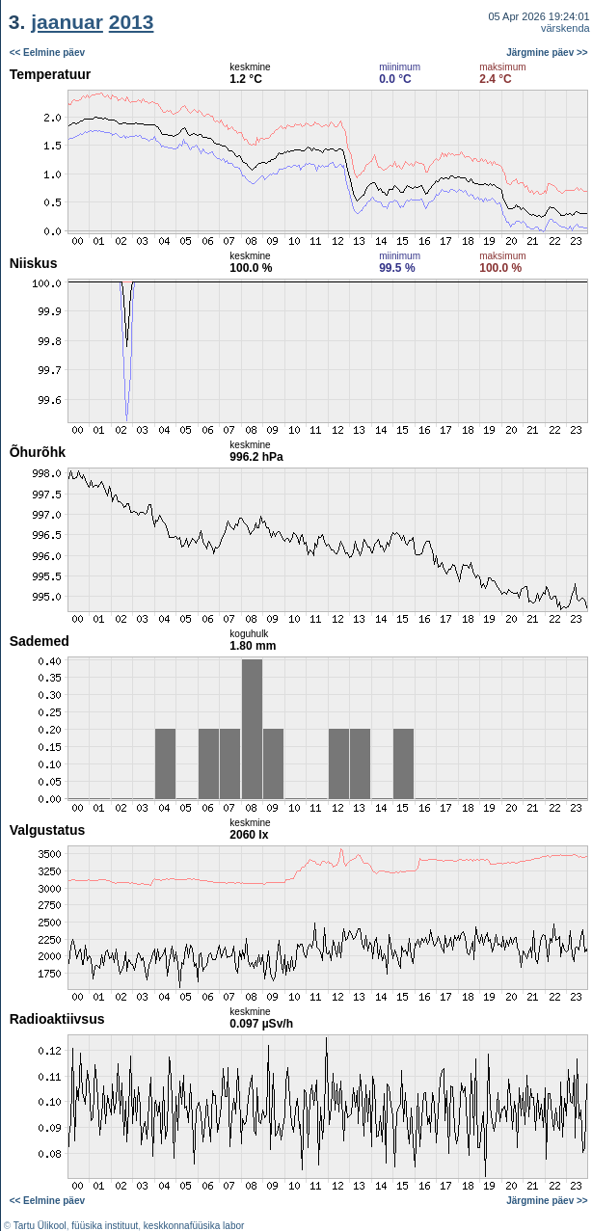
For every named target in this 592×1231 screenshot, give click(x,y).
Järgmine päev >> (547, 52)
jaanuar (67, 22)
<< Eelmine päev (47, 52)
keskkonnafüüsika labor (194, 1225)
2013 (131, 22)
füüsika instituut (104, 1225)
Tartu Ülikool (40, 1225)
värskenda (565, 28)
